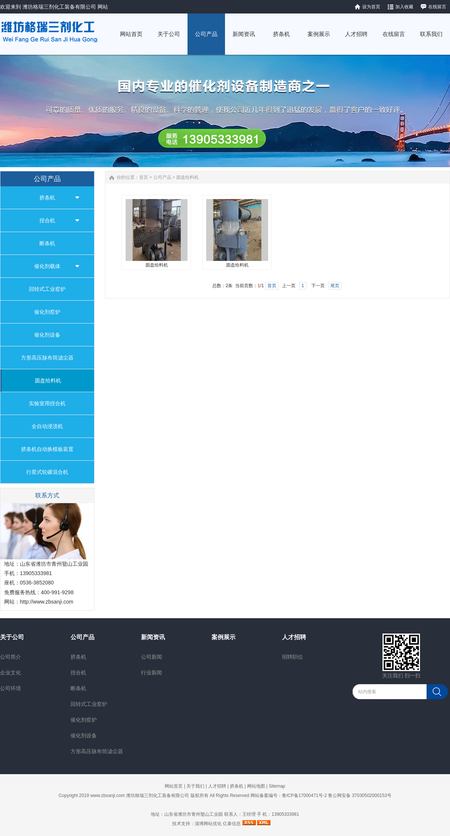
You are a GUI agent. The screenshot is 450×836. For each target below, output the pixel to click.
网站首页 (174, 786)
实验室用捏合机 (47, 403)
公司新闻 (151, 657)
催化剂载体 (47, 266)
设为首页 (371, 6)
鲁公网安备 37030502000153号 (360, 795)
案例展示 (224, 637)
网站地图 (256, 786)
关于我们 (195, 786)
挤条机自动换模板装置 (47, 449)
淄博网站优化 (208, 823)
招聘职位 (292, 657)
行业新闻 (151, 673)
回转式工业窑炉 (47, 289)
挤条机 (47, 198)
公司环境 (10, 688)
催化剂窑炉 (47, 312)
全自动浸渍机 (47, 426)
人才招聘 (294, 637)
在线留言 (437, 6)
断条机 (47, 243)
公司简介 (10, 657)
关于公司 (12, 637)
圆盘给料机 (48, 381)
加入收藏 (404, 6)
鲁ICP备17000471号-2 (304, 795)
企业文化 (10, 673)
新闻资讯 (153, 637)
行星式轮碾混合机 (47, 472)
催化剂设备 (47, 335)
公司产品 (162, 177)
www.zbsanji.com (107, 795)
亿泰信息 (232, 823)
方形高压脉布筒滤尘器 (47, 358)
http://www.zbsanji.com (46, 602)
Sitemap (276, 786)
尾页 (334, 285)
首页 (143, 177)
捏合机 (47, 220)
